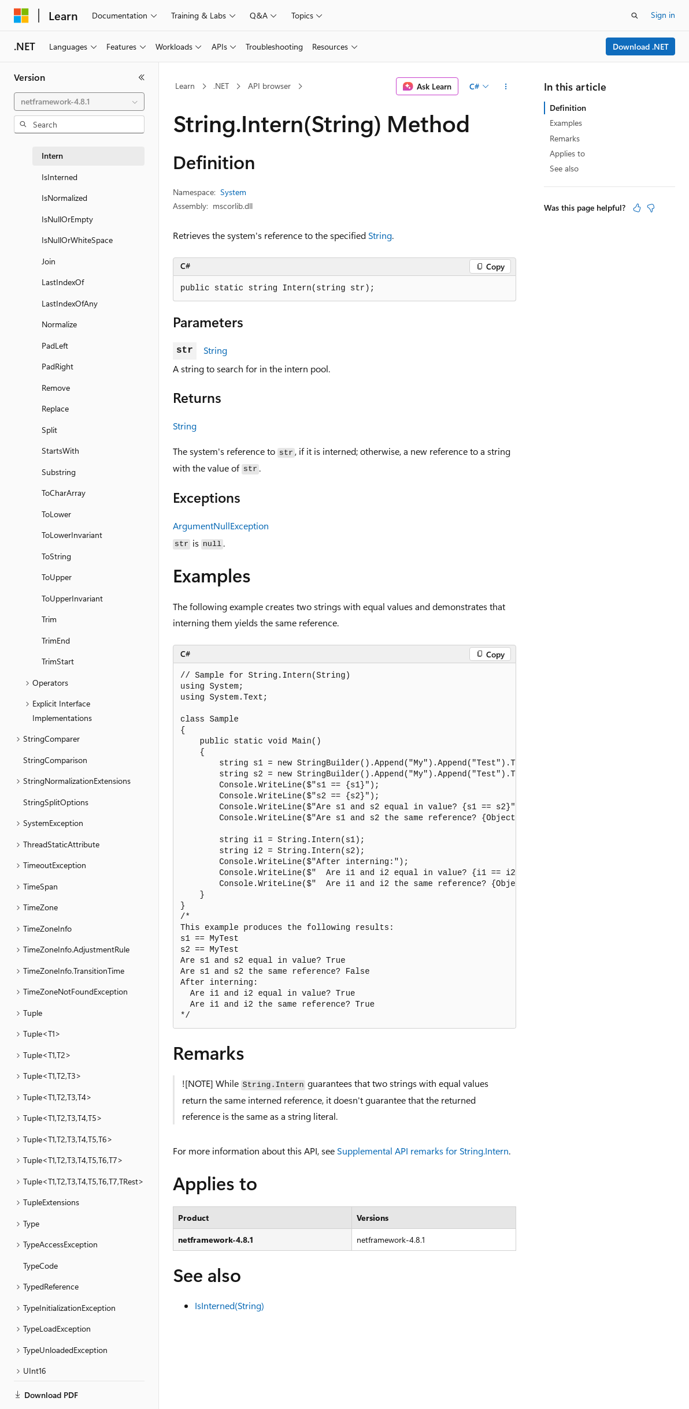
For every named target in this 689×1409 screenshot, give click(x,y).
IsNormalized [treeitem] (64, 197)
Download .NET (641, 46)
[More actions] (506, 86)
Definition (568, 107)
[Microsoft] (21, 15)
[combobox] (79, 101)
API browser (269, 85)
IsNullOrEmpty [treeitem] (67, 219)
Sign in (663, 14)
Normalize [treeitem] (59, 324)
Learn (185, 85)
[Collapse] (141, 77)
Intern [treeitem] (52, 155)
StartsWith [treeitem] (60, 450)
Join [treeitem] (48, 261)
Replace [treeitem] (55, 408)
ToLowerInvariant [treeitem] (72, 534)
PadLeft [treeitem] (55, 345)
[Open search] (634, 15)
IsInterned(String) (229, 1305)
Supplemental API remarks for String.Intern (423, 1151)
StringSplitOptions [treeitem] (55, 802)
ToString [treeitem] (56, 556)
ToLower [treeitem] (56, 514)
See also (564, 168)
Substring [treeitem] (59, 471)
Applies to (567, 153)
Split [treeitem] (49, 429)
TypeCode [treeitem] (40, 1265)
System (233, 191)
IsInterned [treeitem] (59, 176)
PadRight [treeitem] (57, 366)
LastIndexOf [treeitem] (63, 281)
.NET (221, 85)
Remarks (565, 138)
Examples (566, 122)
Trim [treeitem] (49, 619)
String (380, 235)
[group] (344, 846)
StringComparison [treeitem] (55, 759)
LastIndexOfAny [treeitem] (70, 303)
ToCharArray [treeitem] (64, 492)
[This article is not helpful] (651, 208)
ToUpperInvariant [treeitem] (72, 598)
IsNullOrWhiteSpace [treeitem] (77, 239)
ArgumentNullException (221, 526)
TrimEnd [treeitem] (56, 640)
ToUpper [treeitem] (57, 576)
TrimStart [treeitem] (58, 661)
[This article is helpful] (637, 208)
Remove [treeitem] (56, 387)
